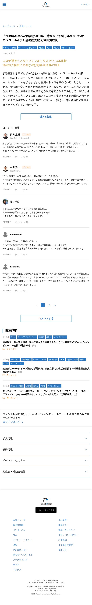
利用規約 (62, 540)
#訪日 (49, 48)
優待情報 (8, 449)
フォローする (48, 510)
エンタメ (17, 569)
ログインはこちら (13, 421)
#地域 (5, 363)
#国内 (41, 48)
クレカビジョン (20, 550)
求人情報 (8, 438)
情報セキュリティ (66, 530)
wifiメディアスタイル (22, 555)
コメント (11, 349)
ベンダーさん (19, 530)
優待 (15, 545)
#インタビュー (67, 48)
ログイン (85, 4)
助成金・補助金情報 (14, 471)
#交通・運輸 (72, 359)
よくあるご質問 (65, 545)
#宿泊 (56, 48)
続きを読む (46, 116)
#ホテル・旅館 (9, 48)
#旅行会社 (15, 359)
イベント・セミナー (14, 460)
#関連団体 (52, 359)
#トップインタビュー (27, 48)
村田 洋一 (15, 167)
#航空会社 (26, 359)
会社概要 (62, 520)
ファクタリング (20, 560)
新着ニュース (25, 26)
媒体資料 (62, 525)
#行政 (13, 337)
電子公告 (62, 550)
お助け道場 (18, 525)
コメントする (46, 318)
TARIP (16, 564)
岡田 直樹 (15, 134)
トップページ (9, 26)
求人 (15, 535)
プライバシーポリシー (68, 535)
